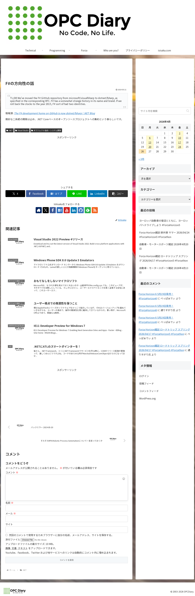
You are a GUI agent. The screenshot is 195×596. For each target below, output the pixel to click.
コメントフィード (149, 391)
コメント (11, 472)
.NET (9, 130)
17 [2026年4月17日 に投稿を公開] (179, 142)
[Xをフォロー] (46, 210)
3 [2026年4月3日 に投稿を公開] (179, 133)
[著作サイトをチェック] (39, 210)
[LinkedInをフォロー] (74, 210)
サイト (9, 524)
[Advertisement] (66, 71)
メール (10, 513)
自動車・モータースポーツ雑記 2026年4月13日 (163, 270)
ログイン (144, 376)
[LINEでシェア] (77, 193)
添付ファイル (13, 539)
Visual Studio (22, 130)
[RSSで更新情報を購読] (95, 210)
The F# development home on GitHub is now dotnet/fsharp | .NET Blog (54, 113)
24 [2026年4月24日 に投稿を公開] (179, 147)
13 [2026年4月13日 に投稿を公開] (150, 142)
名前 (9, 502)
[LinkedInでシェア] (97, 193)
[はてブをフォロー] (60, 210)
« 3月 (141, 159)
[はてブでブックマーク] (56, 193)
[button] (118, 193)
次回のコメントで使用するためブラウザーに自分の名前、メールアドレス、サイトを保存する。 (61, 535)
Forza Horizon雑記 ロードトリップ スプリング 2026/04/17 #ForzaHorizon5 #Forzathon (163, 258)
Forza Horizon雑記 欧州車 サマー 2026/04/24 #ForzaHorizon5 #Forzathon (164, 235)
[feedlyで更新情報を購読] (88, 210)
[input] (165, 111)
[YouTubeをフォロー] (67, 210)
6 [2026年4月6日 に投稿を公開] (150, 138)
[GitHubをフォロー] (81, 210)
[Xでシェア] (15, 193)
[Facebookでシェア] (36, 193)
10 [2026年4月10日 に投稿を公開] (179, 138)
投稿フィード (146, 383)
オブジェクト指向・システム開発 (46, 130)
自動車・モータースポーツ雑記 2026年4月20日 (163, 246)
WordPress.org (147, 398)
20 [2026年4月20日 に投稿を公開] (150, 147)
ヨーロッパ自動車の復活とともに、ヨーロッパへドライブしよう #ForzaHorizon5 (163, 223)
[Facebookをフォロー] (53, 210)
